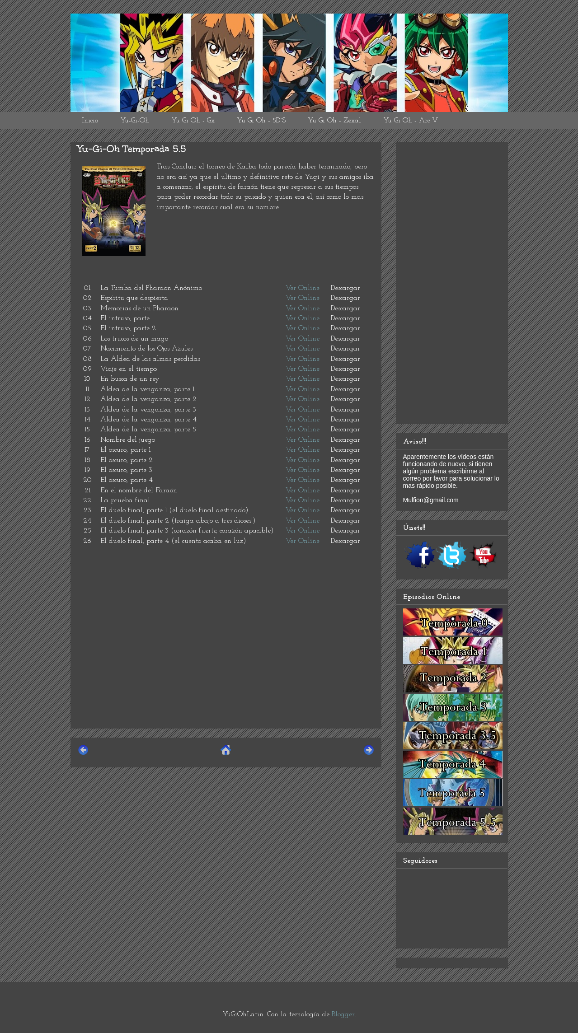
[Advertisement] (226, 658)
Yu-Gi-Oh (134, 120)
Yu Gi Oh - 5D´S (261, 120)
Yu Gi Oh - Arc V (410, 120)
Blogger (343, 1014)
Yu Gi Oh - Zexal (334, 120)
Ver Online (303, 288)
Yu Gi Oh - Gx (193, 120)
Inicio (90, 120)
